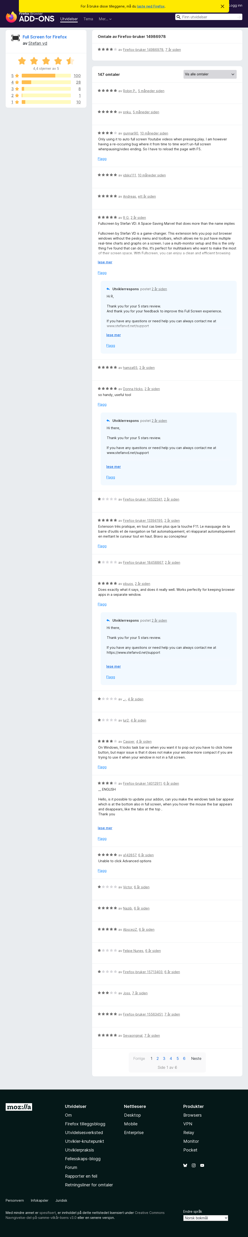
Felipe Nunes (133, 951)
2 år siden (138, 218)
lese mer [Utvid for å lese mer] (105, 262)
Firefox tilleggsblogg (85, 1123)
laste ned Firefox (151, 6)
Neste (196, 1058)
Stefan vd (37, 43)
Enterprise (134, 1132)
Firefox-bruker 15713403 (142, 972)
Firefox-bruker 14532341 (142, 499)
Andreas (129, 196)
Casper (128, 741)
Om (68, 1115)
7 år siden (173, 50)
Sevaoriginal (132, 1035)
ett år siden (147, 196)
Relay (188, 1132)
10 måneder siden (154, 133)
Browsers (192, 1115)
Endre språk (192, 1211)
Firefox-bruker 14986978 (143, 50)
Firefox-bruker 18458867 (143, 562)
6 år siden (171, 783)
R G (126, 218)
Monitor (191, 1141)
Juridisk (61, 1200)
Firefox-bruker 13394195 (142, 520)
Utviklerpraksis (79, 1149)
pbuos (128, 584)
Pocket (190, 1149)
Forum (71, 1167)
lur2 (126, 720)
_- (124, 699)
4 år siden (135, 699)
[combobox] (208, 17)
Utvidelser (69, 18)
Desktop (132, 1115)
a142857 (129, 855)
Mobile (130, 1123)
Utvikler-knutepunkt (84, 1141)
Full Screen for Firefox (45, 36)
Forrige (139, 1058)
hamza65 (130, 368)
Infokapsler (39, 1200)
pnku (127, 112)
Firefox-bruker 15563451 (142, 1014)
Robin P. (129, 91)
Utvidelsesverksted (84, 1132)
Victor (127, 887)
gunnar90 (130, 133)
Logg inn (235, 5)
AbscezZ (130, 929)
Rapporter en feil (81, 1176)
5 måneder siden (151, 91)
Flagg (102, 159)
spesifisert (47, 1213)
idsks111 (129, 175)
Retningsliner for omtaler (89, 1184)
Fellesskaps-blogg (83, 1158)
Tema (88, 18)
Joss (126, 993)
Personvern (15, 1200)
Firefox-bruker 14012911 (142, 783)
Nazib (127, 908)
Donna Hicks (133, 389)
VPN (187, 1123)
